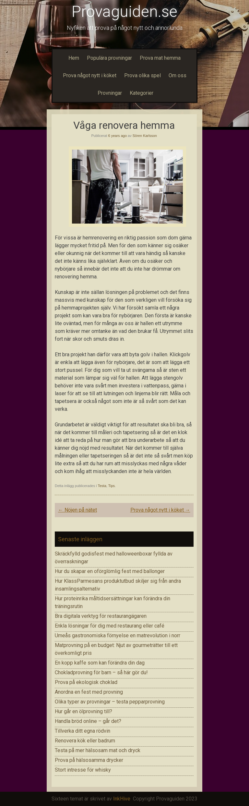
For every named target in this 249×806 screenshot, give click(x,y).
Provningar (109, 93)
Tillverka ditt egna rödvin (82, 731)
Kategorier (141, 93)
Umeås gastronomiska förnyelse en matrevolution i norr (117, 635)
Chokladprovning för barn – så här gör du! (101, 672)
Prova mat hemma (160, 58)
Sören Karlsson (145, 136)
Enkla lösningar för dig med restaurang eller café (109, 626)
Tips (111, 486)
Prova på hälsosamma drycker (89, 760)
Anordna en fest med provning (89, 692)
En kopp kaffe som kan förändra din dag (100, 663)
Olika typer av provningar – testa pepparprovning (110, 702)
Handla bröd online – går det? (88, 721)
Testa (102, 486)
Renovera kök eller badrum (85, 741)
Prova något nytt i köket (89, 75)
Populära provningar (109, 58)
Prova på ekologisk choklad (86, 682)
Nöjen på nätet (77, 510)
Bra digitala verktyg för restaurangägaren (101, 616)
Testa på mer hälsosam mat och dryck (97, 750)
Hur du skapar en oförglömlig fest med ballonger (110, 571)
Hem (73, 58)
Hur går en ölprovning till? (83, 711)
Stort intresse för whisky (83, 770)
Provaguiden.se (124, 11)
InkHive (121, 799)
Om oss (177, 75)
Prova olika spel (142, 75)
